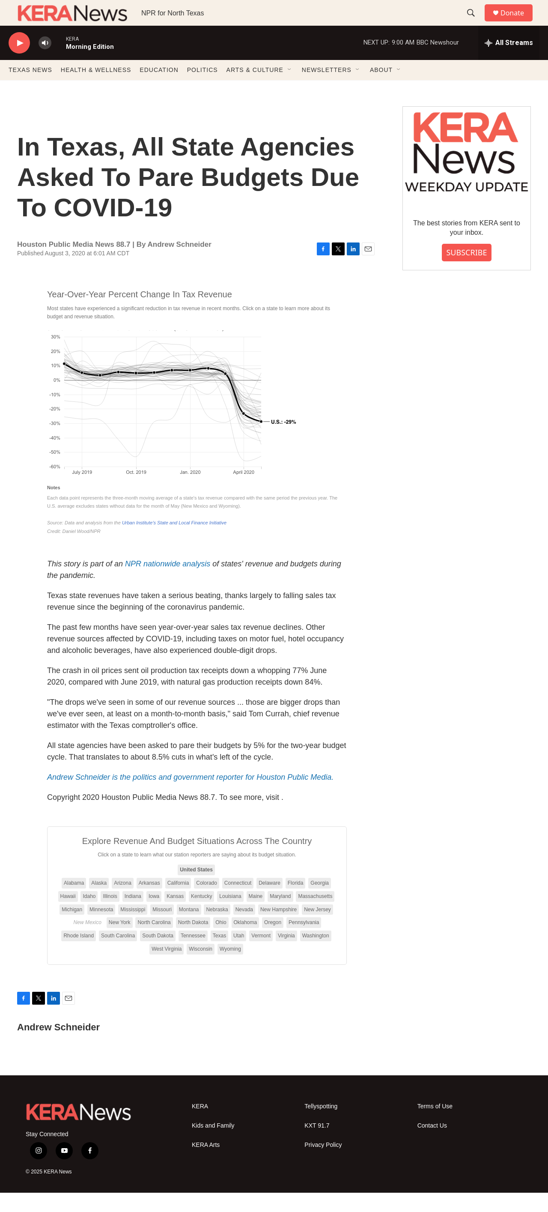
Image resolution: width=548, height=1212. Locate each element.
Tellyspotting (320, 1125)
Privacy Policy (323, 1164)
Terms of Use (435, 1125)
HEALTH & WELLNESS (96, 89)
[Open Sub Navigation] (289, 89)
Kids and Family (213, 1145)
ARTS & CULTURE (254, 89)
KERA (200, 1125)
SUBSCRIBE (466, 271)
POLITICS (202, 89)
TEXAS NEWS (30, 89)
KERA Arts (206, 1164)
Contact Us (432, 1145)
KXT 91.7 (316, 1145)
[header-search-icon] (475, 23)
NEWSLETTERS (326, 89)
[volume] (45, 62)
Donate (517, 22)
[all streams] (508, 62)
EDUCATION (159, 89)
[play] (19, 62)
